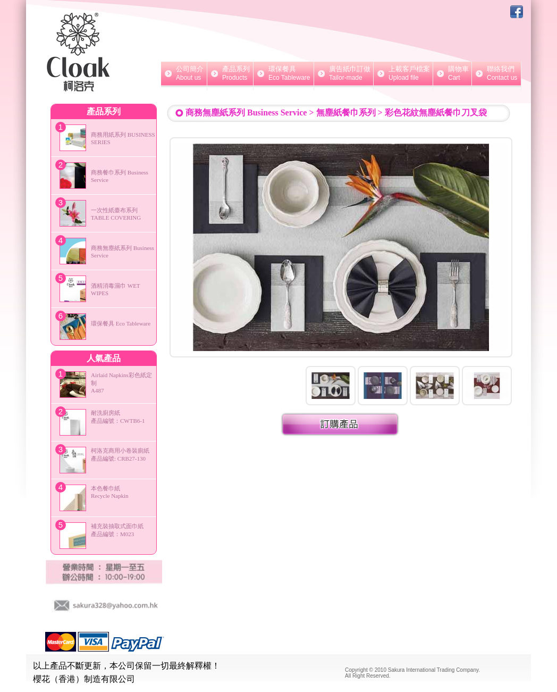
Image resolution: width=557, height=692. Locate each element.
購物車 (452, 73)
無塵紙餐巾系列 (346, 112)
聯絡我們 (496, 73)
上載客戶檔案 (403, 73)
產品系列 (230, 73)
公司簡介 (184, 73)
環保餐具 (284, 73)
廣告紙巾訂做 (343, 73)
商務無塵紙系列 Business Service (246, 112)
